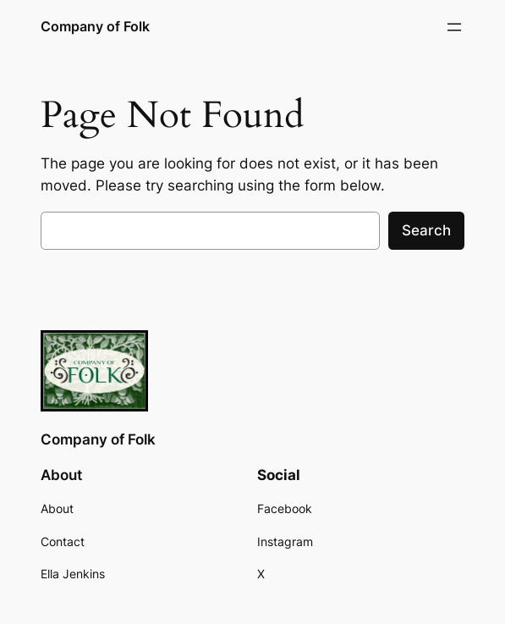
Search (426, 230)
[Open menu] (454, 27)
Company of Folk (95, 27)
